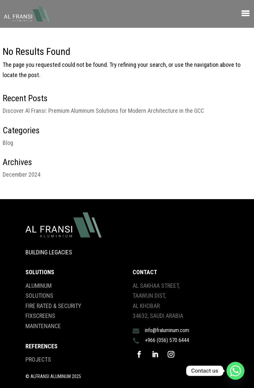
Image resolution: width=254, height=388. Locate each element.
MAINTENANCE (43, 326)
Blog (8, 142)
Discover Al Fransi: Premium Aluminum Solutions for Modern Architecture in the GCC (103, 110)
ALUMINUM (38, 285)
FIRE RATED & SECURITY (53, 305)
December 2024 (21, 174)
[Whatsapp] (235, 371)
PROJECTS (38, 359)
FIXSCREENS (40, 315)
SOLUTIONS (39, 295)
